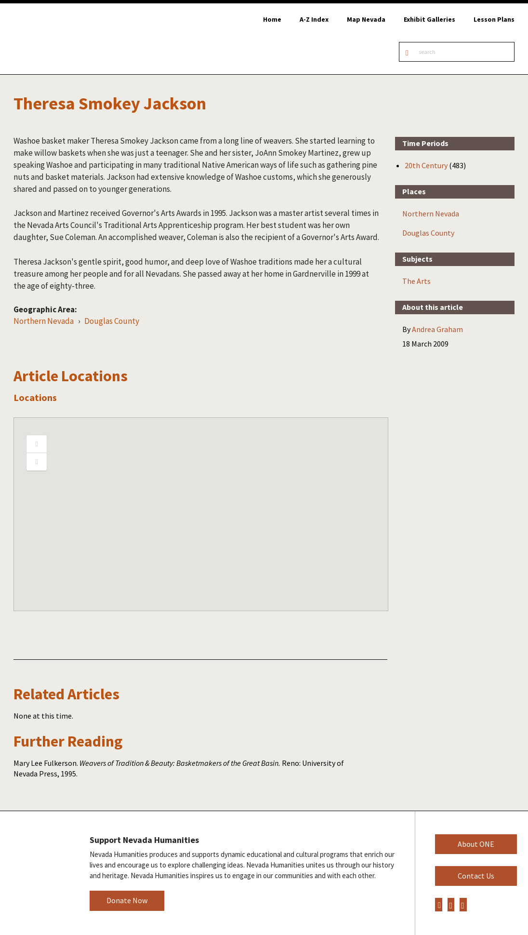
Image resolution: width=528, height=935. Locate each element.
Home (272, 19)
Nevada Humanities (37, 872)
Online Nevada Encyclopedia (57, 39)
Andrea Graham (437, 329)
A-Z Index (314, 19)
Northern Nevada (43, 321)
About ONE (476, 844)
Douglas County (111, 321)
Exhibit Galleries (429, 19)
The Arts (416, 281)
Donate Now (126, 900)
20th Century (426, 165)
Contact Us (476, 876)
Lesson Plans (494, 19)
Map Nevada (366, 19)
